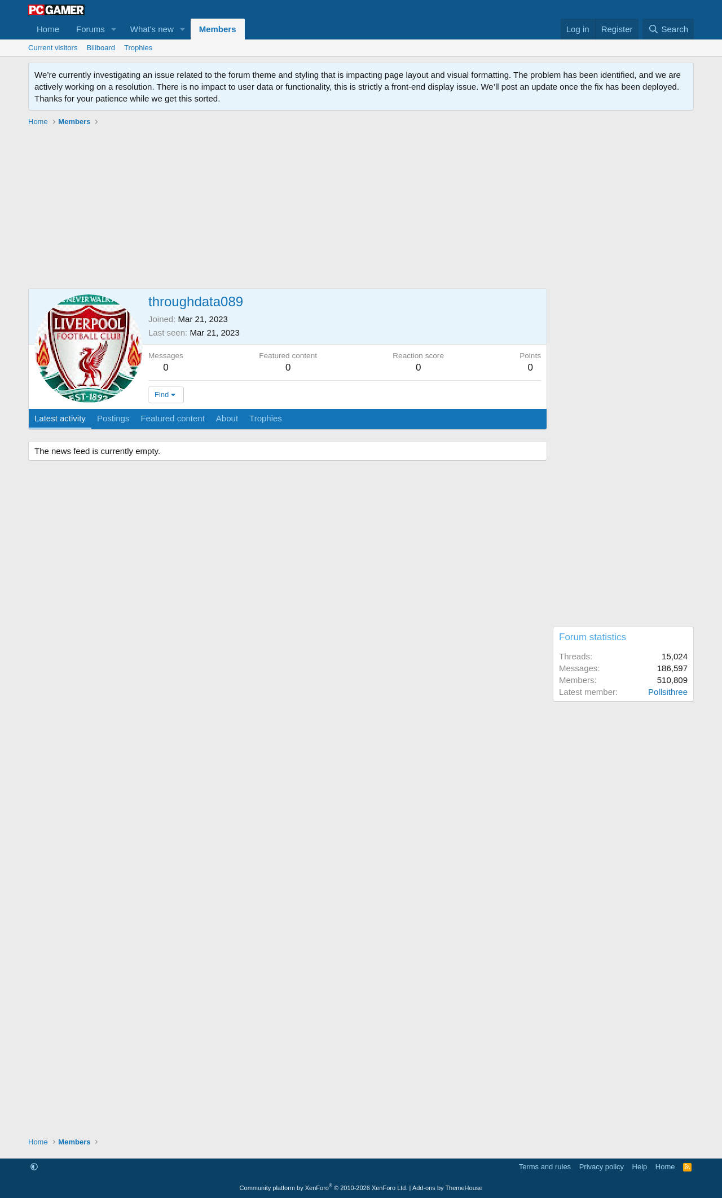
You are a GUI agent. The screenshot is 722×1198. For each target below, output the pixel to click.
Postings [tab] (113, 418)
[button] (114, 29)
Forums (90, 29)
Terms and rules (545, 1166)
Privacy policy (601, 1166)
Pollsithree (668, 692)
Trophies (138, 47)
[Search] (668, 29)
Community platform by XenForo (324, 1187)
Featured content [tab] (172, 418)
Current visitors (52, 47)
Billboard (100, 47)
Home (48, 29)
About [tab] (227, 418)
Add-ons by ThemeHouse (447, 1187)
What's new (152, 29)
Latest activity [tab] (60, 418)
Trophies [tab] (265, 418)
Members (217, 29)
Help (640, 1166)
